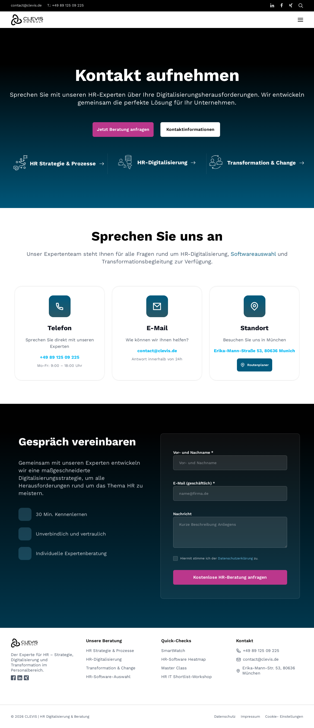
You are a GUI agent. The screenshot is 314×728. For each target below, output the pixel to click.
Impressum (250, 716)
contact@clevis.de (26, 5)
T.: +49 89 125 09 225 (65, 5)
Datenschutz (225, 716)
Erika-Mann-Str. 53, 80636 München (265, 671)
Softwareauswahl (253, 430)
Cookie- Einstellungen (284, 716)
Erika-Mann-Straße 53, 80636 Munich (254, 527)
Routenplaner (254, 542)
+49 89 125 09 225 (59, 534)
